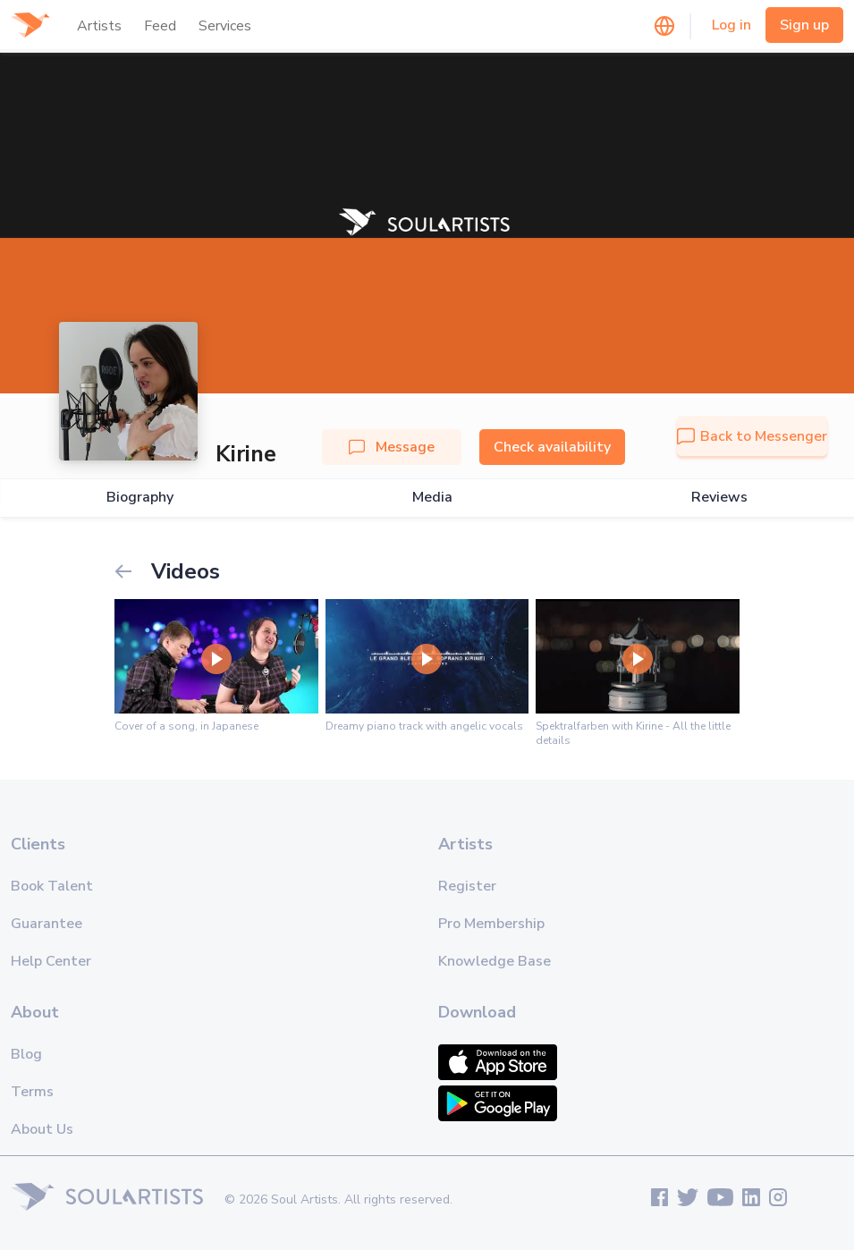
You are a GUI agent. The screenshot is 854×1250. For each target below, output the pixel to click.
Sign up (804, 25)
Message (392, 447)
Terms (32, 1092)
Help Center (51, 961)
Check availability (552, 447)
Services (225, 26)
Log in (731, 25)
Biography (139, 497)
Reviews (719, 497)
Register (467, 886)
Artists (99, 26)
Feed (160, 26)
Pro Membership (491, 924)
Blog (26, 1054)
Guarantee (46, 924)
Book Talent (52, 886)
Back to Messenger (752, 436)
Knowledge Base (494, 961)
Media (432, 497)
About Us (42, 1129)
